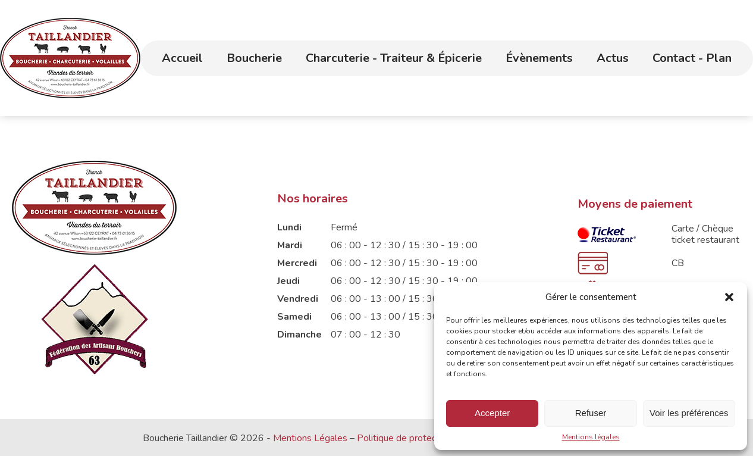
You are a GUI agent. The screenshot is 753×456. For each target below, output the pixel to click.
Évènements (539, 58)
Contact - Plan (692, 58)
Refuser (591, 413)
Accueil (182, 58)
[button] (729, 297)
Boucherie (254, 58)
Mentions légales (591, 437)
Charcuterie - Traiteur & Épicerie (394, 58)
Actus (613, 58)
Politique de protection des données (432, 438)
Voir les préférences (689, 413)
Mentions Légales (310, 438)
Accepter (492, 413)
